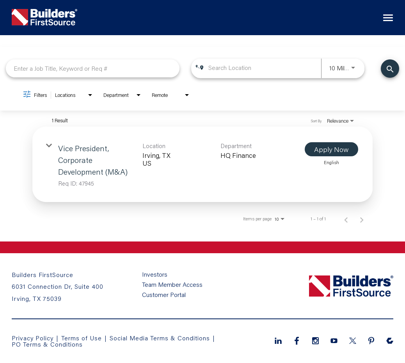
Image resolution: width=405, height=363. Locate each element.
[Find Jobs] (390, 68)
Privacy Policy (32, 338)
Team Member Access (172, 284)
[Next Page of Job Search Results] (361, 219)
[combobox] (93, 68)
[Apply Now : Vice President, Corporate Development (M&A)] (331, 149)
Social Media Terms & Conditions (160, 338)
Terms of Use (82, 338)
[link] (202, 164)
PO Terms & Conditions (47, 344)
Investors (154, 274)
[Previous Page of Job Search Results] (346, 219)
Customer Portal (164, 294)
